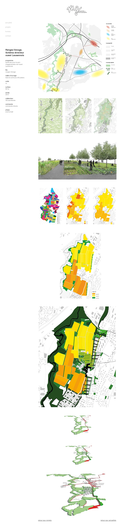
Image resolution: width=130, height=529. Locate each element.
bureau (8, 31)
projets (8, 27)
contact (8, 36)
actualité (8, 23)
